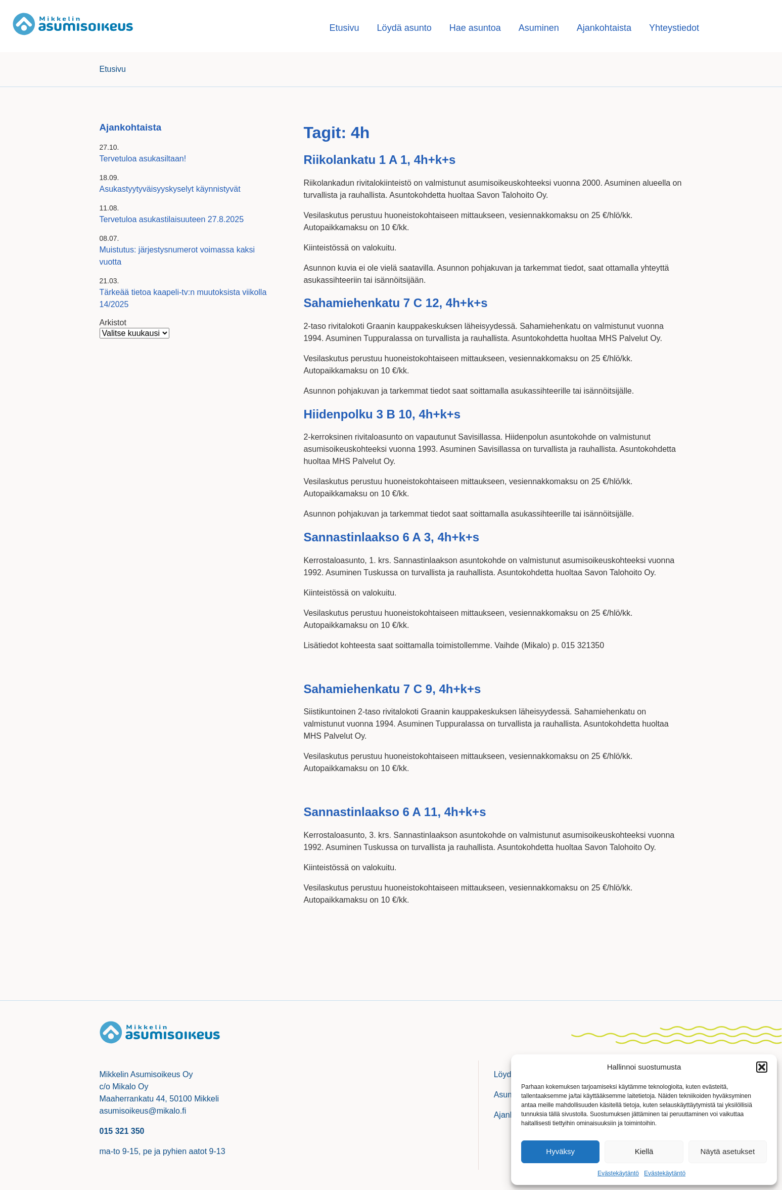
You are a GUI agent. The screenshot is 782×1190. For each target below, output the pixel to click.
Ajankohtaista (604, 28)
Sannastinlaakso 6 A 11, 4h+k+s (394, 812)
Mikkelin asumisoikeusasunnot (73, 26)
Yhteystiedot (674, 28)
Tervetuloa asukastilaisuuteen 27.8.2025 (172, 219)
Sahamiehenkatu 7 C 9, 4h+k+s (392, 689)
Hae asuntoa (475, 28)
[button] (762, 1067)
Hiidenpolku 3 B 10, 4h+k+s (382, 414)
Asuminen (539, 28)
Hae (743, 28)
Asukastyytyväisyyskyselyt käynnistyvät (170, 189)
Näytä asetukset (728, 1151)
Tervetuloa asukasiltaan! (143, 158)
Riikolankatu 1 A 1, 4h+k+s (379, 159)
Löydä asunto (404, 28)
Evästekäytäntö (618, 1173)
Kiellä (644, 1151)
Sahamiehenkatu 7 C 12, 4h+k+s (395, 303)
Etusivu (344, 28)
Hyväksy (560, 1151)
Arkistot (113, 322)
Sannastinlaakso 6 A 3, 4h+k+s (391, 537)
